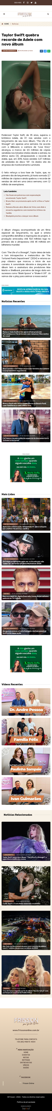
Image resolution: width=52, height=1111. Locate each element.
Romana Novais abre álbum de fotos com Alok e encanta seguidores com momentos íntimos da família (26, 210)
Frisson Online (28, 1083)
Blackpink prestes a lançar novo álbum (22, 216)
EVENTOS (26, 1055)
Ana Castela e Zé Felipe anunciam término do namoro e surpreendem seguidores (26, 370)
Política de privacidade (26, 1102)
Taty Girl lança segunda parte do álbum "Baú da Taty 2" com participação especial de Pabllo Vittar (25, 992)
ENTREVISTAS (26, 1063)
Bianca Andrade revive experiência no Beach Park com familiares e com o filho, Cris (24, 404)
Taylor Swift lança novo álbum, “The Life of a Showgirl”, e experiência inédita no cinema (25, 858)
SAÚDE (26, 1068)
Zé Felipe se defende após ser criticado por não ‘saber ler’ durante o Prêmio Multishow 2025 (23, 563)
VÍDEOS (26, 1065)
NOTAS (26, 1057)
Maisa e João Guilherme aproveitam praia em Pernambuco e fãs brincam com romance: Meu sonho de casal (26, 334)
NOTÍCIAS (26, 1060)
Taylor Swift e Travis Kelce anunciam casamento (21, 904)
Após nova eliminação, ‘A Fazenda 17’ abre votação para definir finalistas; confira (24, 528)
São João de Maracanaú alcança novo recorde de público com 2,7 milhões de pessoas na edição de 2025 (24, 947)
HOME (6, 24)
